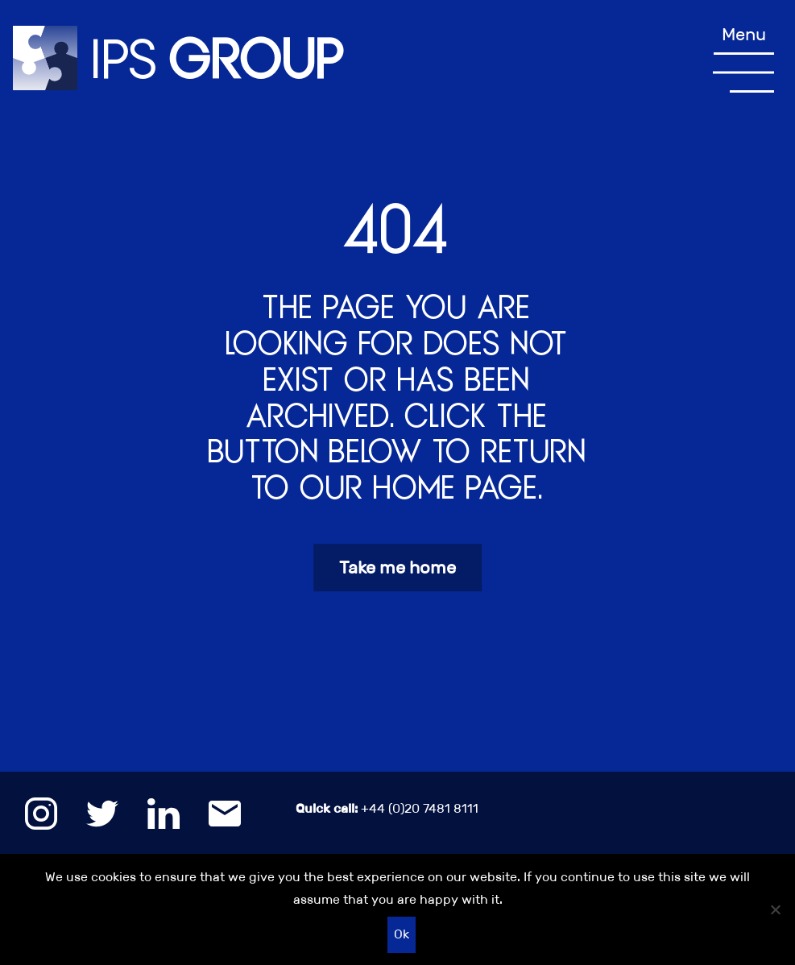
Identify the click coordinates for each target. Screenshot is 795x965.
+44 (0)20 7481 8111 (387, 808)
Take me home (397, 567)
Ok (401, 934)
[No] (775, 909)
